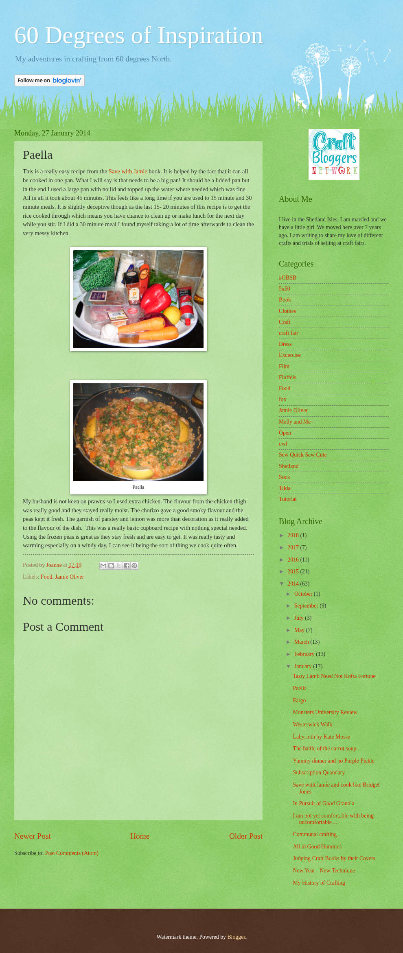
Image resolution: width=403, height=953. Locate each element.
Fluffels (287, 377)
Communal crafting (315, 834)
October (304, 594)
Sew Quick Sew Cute (303, 455)
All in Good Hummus (317, 847)
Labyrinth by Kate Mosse (321, 737)
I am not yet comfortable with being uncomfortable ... (333, 819)
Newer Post (32, 836)
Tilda (285, 488)
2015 (293, 571)
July (299, 618)
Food (46, 577)
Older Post (246, 836)
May (300, 630)
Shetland (288, 466)
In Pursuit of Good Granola (323, 803)
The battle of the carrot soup (324, 748)
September (307, 606)
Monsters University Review (325, 712)
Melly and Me (295, 422)
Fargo (299, 700)
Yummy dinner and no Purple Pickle (333, 761)
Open (285, 433)
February (305, 654)
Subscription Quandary (319, 772)
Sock (284, 477)
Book (285, 300)
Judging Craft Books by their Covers (334, 858)
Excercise (290, 355)
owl (283, 444)
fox (282, 399)
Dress (285, 344)
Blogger (236, 937)
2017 (293, 547)
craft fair (288, 333)
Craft (284, 322)
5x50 (284, 289)
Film (284, 366)
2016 (293, 560)
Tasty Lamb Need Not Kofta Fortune (334, 676)
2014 (293, 584)
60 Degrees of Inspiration (138, 35)
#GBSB (287, 278)
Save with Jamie (128, 171)
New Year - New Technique (324, 871)
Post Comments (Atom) (72, 853)
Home (139, 836)
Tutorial (288, 499)
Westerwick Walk (312, 724)
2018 (293, 535)
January (303, 666)
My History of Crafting (319, 883)
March (302, 642)
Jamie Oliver (69, 577)
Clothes (287, 311)
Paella (300, 688)
